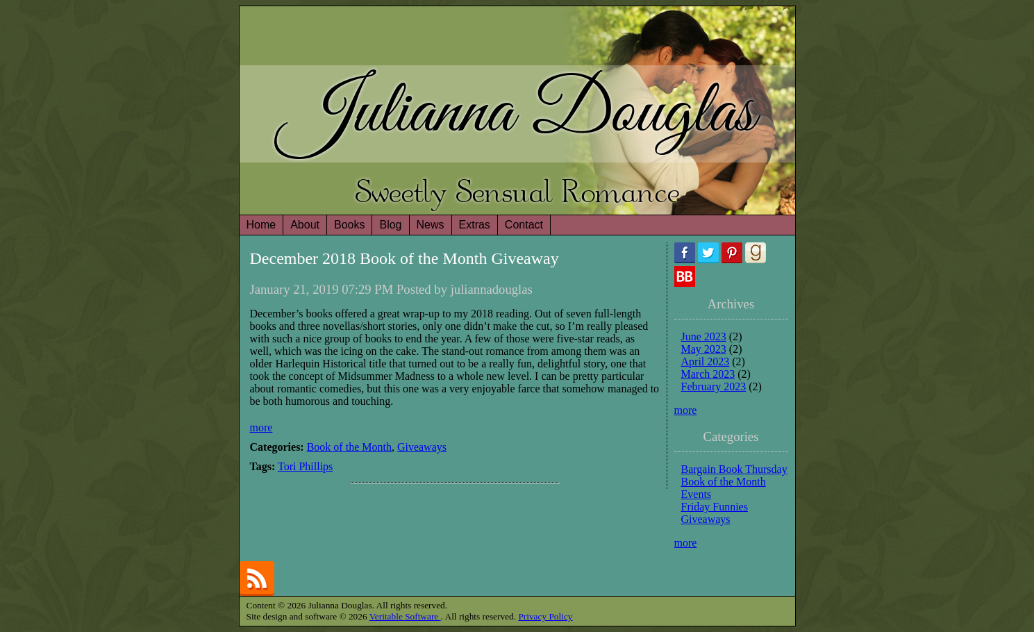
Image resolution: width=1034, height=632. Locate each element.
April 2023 (705, 361)
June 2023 (703, 336)
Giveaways (422, 447)
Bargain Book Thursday (734, 469)
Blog (390, 225)
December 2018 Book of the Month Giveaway (404, 258)
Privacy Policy (545, 616)
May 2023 (703, 349)
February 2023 (714, 386)
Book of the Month (349, 447)
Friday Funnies (714, 507)
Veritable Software (405, 616)
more (261, 427)
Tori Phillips (305, 466)
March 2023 (708, 374)
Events (696, 494)
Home (261, 225)
